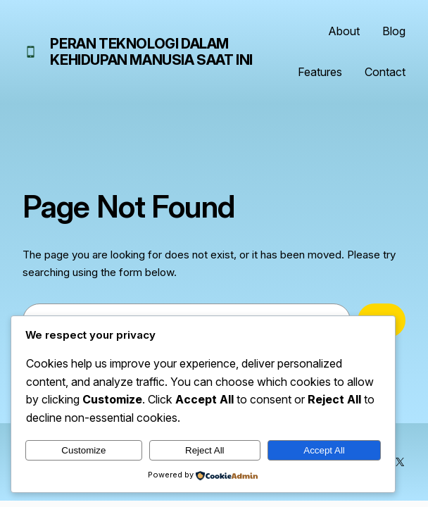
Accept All (324, 450)
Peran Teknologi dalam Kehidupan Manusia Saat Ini (151, 51)
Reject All (205, 450)
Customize (83, 450)
